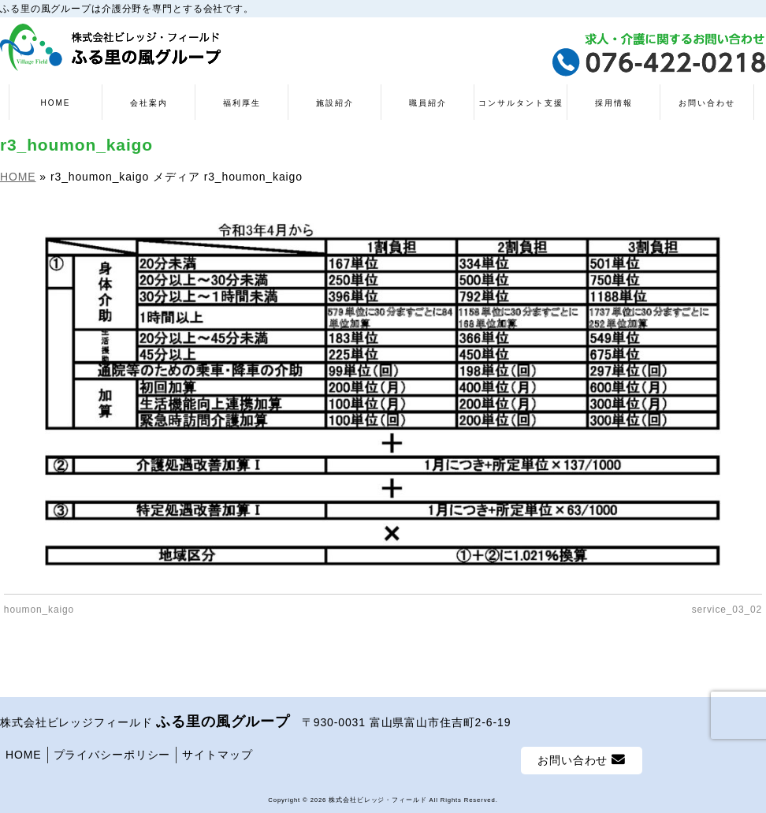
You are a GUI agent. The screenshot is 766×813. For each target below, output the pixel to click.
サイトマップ (217, 754)
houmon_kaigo (39, 609)
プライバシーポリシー (112, 754)
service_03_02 (727, 609)
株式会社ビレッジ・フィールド (377, 800)
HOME (24, 754)
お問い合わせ (581, 759)
